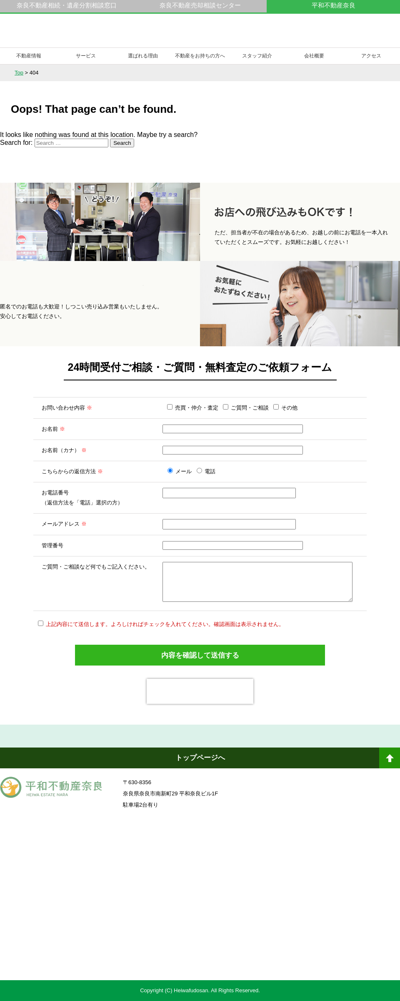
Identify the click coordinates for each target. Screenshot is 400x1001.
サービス (86, 56)
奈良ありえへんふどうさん (98, 849)
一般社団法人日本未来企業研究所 (98, 895)
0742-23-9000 (312, 34)
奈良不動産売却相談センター (200, 5)
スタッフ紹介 (257, 56)
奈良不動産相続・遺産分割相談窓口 (67, 5)
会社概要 (314, 56)
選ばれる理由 (143, 56)
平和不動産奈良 (51, 34)
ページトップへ (389, 761)
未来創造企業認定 (302, 895)
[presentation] (200, 691)
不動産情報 (28, 56)
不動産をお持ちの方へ (200, 56)
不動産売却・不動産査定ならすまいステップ (97, 946)
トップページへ (200, 758)
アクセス (371, 56)
